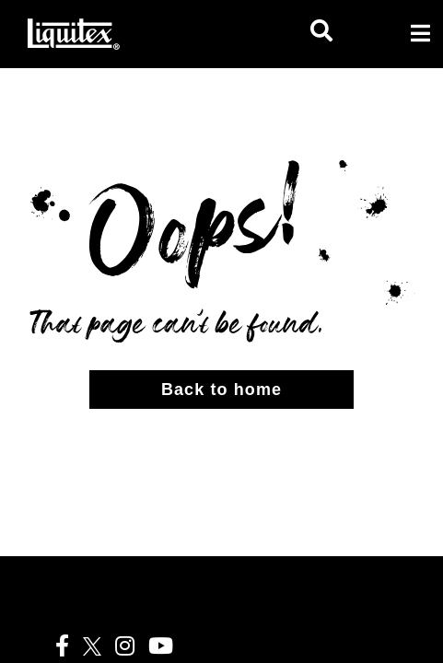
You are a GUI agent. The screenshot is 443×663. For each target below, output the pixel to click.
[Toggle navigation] (419, 33)
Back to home (221, 389)
